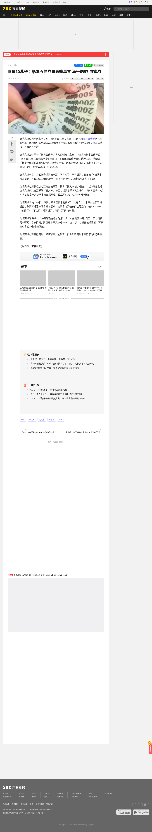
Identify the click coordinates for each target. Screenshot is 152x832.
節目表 (5, 793)
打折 (60, 420)
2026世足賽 (31, 15)
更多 (99, 267)
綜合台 (21, 793)
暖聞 (121, 15)
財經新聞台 (7, 797)
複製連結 (100, 65)
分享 (80, 65)
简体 (64, 2)
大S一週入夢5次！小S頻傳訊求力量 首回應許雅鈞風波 (56, 394)
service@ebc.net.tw (20, 810)
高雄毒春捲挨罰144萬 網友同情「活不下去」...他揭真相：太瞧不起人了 (64, 363)
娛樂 (65, 15)
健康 (114, 15)
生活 (57, 15)
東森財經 (46, 2)
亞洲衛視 (60, 793)
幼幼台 (34, 793)
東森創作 (74, 797)
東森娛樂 (36, 2)
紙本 (85, 138)
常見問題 (49, 804)
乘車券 (51, 420)
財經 (106, 15)
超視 (46, 797)
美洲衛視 (60, 797)
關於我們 (24, 804)
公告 (31, 804)
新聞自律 (15, 804)
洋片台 (46, 793)
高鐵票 (41, 420)
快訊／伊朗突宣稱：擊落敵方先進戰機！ (50, 389)
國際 (89, 15)
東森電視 (6, 2)
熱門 (49, 15)
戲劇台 (21, 797)
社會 (73, 15)
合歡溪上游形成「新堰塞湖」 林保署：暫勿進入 (53, 359)
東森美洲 (56, 2)
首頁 (9, 65)
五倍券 (91, 138)
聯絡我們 (6, 804)
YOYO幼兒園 (76, 793)
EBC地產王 (18, 2)
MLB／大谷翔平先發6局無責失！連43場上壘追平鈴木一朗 (58, 398)
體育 (98, 15)
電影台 (34, 797)
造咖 (27, 2)
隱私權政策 (40, 804)
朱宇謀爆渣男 (16, 15)
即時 (42, 15)
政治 (81, 15)
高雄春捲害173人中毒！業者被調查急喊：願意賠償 (55, 368)
